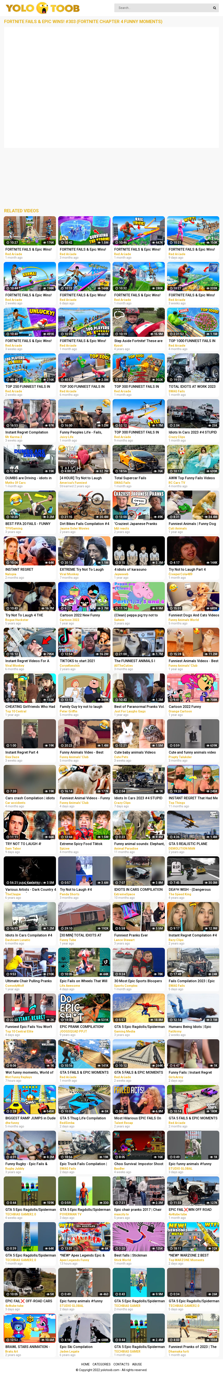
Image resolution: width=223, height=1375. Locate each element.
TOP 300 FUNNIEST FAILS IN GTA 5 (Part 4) (136, 432)
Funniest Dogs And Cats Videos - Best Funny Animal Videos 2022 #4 (194, 615)
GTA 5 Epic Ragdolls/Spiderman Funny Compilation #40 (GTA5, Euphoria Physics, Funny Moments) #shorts (30, 1255)
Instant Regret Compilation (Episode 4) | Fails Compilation (29, 432)
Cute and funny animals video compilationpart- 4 (192, 752)
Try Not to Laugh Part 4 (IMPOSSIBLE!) (187, 569)
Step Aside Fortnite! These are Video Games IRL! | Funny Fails (138, 341)
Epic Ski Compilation (76, 1347)
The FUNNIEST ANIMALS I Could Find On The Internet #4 (138, 661)
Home (85, 1364)
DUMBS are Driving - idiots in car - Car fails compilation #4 (28, 478)
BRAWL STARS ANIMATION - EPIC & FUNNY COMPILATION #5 (28, 1347)
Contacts (121, 1364)
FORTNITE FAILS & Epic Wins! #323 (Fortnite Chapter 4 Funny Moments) (30, 249)
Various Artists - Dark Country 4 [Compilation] (30, 889)
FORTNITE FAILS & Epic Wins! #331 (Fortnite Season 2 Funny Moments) (84, 295)
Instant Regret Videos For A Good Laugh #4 (27, 661)
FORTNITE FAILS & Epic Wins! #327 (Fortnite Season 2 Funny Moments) (193, 295)
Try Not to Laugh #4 (76, 889)
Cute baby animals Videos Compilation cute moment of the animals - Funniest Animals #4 (138, 752)
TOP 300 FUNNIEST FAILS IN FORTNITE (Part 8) (82, 387)
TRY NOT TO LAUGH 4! (23, 844)
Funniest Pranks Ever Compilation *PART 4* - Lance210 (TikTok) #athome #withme (137, 935)
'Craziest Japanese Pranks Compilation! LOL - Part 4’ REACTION (135, 524)
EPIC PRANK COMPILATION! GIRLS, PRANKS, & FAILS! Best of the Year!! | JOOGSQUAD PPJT (83, 1027)
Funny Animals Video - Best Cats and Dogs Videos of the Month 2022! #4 (83, 752)
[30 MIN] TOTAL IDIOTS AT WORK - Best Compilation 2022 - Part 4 (84, 935)
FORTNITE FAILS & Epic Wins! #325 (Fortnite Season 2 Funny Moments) (84, 341)
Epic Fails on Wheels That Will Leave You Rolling (83, 981)
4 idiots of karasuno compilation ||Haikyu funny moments (135, 569)
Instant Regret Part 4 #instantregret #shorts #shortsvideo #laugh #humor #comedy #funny (29, 752)
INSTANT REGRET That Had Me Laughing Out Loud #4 (193, 798)
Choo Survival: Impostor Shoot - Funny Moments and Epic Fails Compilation (138, 1164)
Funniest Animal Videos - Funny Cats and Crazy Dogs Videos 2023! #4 (85, 798)
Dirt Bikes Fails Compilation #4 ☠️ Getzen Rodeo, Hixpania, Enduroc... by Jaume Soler (84, 524)
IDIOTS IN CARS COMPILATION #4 (138, 889)
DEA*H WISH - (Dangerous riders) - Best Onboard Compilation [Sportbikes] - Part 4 (193, 889)
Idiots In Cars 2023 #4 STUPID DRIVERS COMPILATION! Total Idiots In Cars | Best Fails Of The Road (193, 432)
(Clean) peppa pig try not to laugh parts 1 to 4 (136, 615)
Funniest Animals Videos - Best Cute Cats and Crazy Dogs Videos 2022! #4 (193, 661)
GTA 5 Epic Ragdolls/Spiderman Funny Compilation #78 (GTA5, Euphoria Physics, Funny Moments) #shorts (194, 1301)
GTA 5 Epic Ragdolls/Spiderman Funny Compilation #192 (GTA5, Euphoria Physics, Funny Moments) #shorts (139, 1347)
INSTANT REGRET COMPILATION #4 (19, 569)
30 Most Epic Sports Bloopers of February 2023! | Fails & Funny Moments (138, 981)
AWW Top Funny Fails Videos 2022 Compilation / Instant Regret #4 (192, 478)
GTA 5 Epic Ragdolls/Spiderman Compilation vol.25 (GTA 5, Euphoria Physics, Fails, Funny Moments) (139, 1027)
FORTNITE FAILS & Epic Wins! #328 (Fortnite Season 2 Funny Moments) (30, 341)
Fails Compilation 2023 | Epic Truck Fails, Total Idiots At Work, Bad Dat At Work (192, 981)
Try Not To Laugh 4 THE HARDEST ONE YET (24, 615)
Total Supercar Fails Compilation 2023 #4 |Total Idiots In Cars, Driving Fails (135, 478)
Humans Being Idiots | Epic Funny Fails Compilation (190, 1027)
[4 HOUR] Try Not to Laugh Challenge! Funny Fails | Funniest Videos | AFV (81, 478)
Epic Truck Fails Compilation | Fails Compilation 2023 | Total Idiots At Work (83, 1164)
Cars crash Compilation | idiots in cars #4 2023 (30, 798)
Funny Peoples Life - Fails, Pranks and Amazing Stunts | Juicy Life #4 (83, 432)
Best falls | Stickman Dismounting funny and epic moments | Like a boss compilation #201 (136, 1255)
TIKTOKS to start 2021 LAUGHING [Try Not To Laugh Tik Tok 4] (83, 661)
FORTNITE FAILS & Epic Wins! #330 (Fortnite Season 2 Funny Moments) (193, 249)
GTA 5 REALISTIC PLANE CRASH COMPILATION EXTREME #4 (188, 844)
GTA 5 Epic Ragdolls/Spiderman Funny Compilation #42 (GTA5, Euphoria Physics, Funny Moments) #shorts (30, 1210)
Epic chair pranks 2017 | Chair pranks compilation (138, 1210)
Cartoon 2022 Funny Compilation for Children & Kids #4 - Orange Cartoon (194, 707)
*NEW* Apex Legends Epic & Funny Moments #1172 (82, 1255)
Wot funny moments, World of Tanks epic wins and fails (29, 1072)
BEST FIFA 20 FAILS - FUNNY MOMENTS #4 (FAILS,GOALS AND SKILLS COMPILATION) (28, 524)
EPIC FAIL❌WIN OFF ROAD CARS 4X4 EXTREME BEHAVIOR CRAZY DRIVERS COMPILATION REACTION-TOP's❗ (193, 1210)
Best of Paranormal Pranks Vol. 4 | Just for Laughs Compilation (139, 707)
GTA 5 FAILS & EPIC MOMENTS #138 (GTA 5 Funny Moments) (193, 1118)
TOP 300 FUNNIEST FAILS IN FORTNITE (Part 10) (136, 387)
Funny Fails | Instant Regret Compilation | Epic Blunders (191, 1072)
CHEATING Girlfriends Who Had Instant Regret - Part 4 (30, 707)
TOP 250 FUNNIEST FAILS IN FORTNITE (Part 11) (27, 387)
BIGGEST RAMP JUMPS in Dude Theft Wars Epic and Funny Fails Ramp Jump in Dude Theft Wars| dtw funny (30, 1118)
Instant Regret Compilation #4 (193, 935)
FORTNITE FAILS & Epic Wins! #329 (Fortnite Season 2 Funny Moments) (30, 295)
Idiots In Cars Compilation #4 (28, 935)
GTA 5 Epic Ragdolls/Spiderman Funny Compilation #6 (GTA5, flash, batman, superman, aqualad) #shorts (85, 1210)
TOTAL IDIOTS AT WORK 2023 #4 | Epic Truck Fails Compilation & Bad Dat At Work (193, 387)
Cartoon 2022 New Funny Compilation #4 (80, 615)
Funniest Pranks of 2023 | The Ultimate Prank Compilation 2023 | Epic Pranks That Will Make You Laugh (192, 1347)
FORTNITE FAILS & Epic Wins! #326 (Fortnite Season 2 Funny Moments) (139, 249)
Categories (102, 1364)
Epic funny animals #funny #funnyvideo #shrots (190, 1164)
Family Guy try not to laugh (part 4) (81, 707)
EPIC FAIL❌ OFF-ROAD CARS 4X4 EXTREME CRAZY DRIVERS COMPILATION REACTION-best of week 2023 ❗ (30, 1301)
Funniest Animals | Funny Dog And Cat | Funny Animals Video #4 (193, 524)
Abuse (137, 1364)
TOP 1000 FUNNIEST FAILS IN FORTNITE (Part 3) (192, 341)
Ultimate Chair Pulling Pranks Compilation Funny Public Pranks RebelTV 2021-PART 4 (28, 981)
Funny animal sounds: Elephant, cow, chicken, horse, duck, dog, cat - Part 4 (139, 844)
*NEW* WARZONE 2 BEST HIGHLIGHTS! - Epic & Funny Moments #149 (191, 1255)
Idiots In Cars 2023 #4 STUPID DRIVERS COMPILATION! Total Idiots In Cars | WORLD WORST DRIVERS (138, 798)
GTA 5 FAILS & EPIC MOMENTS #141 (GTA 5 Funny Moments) (84, 1072)
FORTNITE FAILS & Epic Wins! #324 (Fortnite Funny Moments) (137, 295)
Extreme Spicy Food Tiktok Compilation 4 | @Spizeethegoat (81, 844)
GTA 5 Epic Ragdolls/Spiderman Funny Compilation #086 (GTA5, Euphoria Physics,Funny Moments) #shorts (139, 1301)
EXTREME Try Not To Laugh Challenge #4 (82, 569)
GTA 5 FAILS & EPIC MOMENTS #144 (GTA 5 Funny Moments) (138, 1072)
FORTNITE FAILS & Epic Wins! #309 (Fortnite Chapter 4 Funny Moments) (85, 249)
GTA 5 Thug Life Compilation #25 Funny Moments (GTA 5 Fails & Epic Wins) (83, 1118)
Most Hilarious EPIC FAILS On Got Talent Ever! (137, 1118)
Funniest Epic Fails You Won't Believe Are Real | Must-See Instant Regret (28, 1027)
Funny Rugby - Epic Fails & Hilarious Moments (26, 1164)
